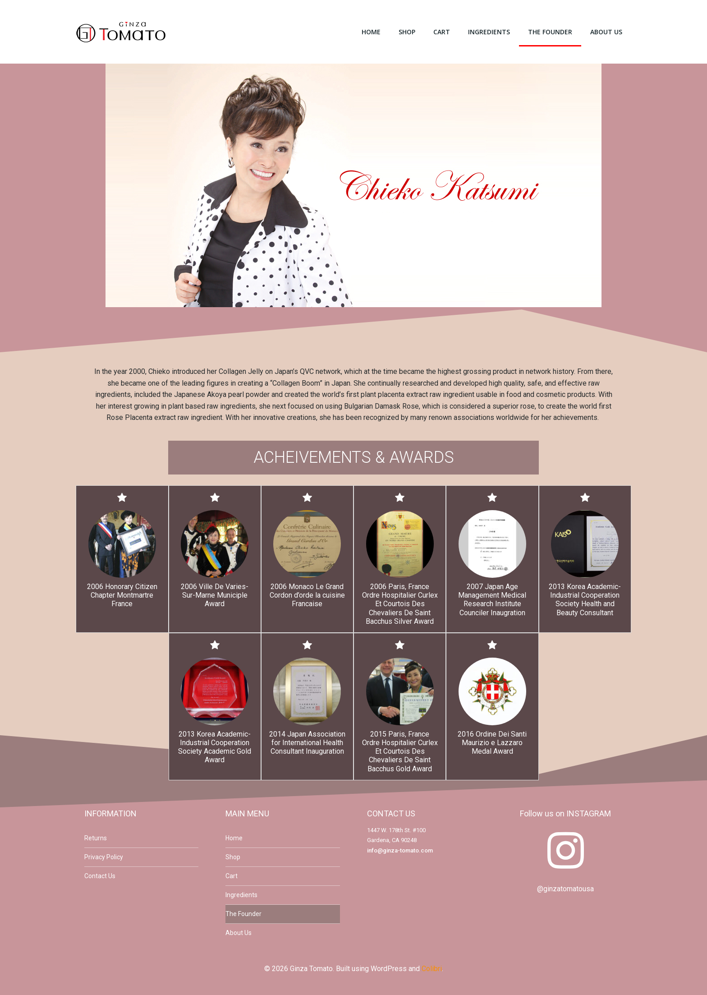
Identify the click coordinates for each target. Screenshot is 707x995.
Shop (407, 32)
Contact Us (99, 876)
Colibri (432, 968)
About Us (606, 32)
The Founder (550, 32)
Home (371, 32)
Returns (95, 838)
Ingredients (489, 32)
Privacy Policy (103, 857)
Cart (441, 32)
